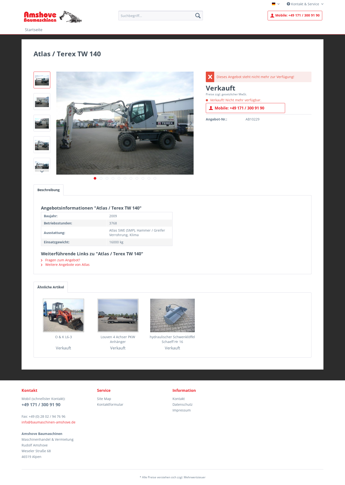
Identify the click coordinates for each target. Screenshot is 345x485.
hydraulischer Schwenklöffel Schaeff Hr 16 (172, 339)
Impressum (181, 410)
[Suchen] (198, 15)
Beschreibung (48, 190)
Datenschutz (182, 404)
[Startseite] (34, 29)
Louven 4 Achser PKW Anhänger (118, 339)
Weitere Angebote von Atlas (65, 264)
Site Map (104, 398)
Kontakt (178, 398)
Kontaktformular (110, 404)
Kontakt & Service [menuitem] (303, 4)
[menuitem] (160, 15)
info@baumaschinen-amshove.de (48, 422)
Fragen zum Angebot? (60, 260)
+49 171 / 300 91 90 (295, 15)
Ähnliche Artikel (50, 287)
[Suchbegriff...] (160, 15)
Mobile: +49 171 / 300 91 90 (236, 107)
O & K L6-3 (63, 337)
